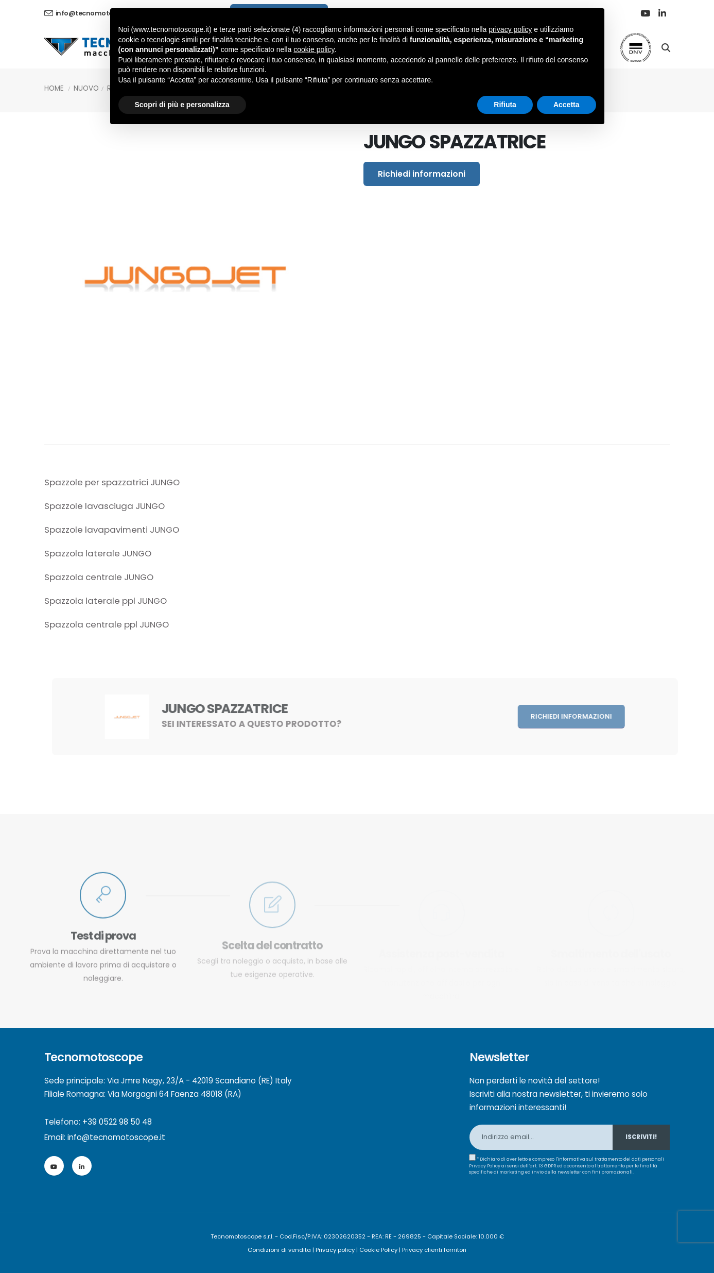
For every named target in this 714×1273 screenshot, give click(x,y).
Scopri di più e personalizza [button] (182, 104)
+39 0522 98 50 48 (117, 1121)
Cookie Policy (378, 1250)
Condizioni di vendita (279, 1250)
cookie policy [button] (313, 49)
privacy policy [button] (510, 29)
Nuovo (86, 88)
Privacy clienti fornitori (434, 1250)
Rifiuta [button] (505, 104)
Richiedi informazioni (421, 173)
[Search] (665, 47)
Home (54, 88)
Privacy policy (335, 1250)
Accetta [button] (566, 104)
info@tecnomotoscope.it (116, 1137)
